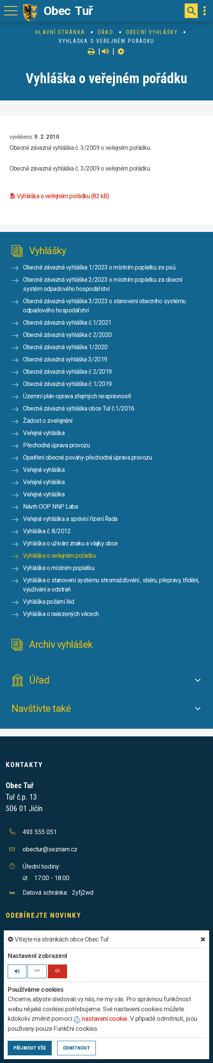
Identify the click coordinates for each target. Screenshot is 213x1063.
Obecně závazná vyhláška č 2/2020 (67, 334)
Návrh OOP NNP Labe (50, 506)
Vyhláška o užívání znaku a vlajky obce (70, 543)
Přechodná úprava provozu (56, 445)
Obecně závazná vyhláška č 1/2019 (67, 384)
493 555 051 (40, 832)
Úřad (105, 32)
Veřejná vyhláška (43, 433)
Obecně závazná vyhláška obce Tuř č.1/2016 (78, 408)
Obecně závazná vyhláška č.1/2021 (67, 322)
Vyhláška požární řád (48, 601)
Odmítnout (76, 1048)
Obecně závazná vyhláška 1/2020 (65, 347)
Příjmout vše (29, 1048)
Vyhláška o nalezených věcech (61, 614)
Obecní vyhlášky (152, 32)
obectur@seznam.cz (50, 849)
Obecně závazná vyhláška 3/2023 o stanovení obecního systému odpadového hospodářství (104, 305)
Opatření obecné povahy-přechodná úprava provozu (87, 457)
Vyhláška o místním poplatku (58, 568)
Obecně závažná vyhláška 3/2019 (65, 359)
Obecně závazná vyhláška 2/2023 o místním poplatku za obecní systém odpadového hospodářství (102, 284)
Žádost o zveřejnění (47, 420)
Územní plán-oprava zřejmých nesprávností (77, 396)
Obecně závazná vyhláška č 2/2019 (67, 371)
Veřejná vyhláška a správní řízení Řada (70, 518)
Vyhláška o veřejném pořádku (59, 555)
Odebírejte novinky (43, 915)
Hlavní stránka (60, 32)
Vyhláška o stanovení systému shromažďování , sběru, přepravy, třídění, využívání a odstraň (111, 585)
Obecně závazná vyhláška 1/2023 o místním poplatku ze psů (99, 267)
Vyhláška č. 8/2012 (46, 531)
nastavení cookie (100, 1018)
